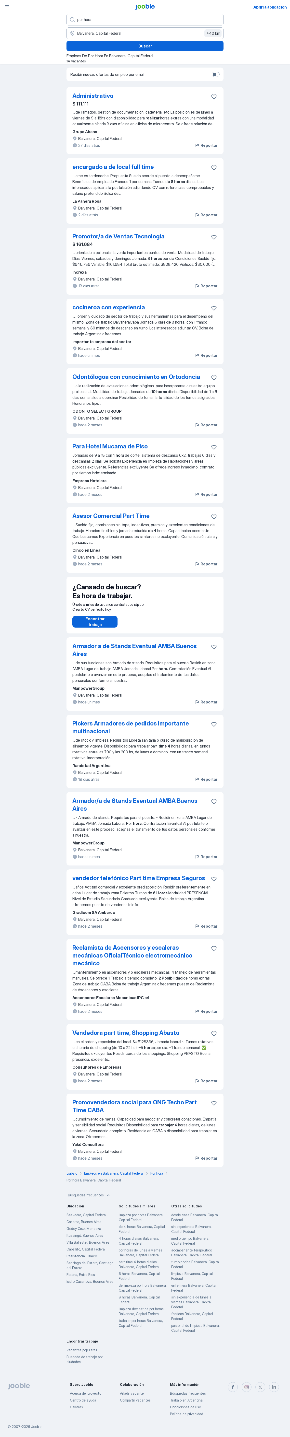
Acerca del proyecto (85, 1393)
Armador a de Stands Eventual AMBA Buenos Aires (134, 654)
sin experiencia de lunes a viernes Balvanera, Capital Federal (191, 1307)
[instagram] (246, 1387)
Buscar (145, 46)
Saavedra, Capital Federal (86, 1220)
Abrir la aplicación (270, 7)
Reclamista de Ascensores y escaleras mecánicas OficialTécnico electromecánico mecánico (132, 960)
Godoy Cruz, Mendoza (83, 1233)
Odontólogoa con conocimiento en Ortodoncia (136, 376)
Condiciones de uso (185, 1407)
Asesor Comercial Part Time (111, 515)
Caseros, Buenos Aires (83, 1227)
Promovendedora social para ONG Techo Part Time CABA (134, 1111)
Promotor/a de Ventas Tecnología (118, 236)
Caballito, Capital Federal (85, 1254)
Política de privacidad (186, 1414)
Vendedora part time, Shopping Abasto (125, 1037)
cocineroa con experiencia (108, 307)
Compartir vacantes (135, 1400)
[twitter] (260, 1387)
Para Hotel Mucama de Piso (110, 446)
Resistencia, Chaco (81, 1261)
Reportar (206, 145)
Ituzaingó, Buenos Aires (84, 1240)
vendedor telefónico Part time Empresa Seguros (138, 883)
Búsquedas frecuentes (89, 1200)
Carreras (76, 1407)
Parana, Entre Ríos (80, 1279)
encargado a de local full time (113, 166)
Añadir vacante (132, 1393)
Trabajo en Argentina (186, 1400)
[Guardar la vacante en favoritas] (214, 97)
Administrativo (92, 95)
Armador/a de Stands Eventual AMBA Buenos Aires (135, 809)
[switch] (216, 74)
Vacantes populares (81, 1355)
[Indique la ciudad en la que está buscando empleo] (145, 33)
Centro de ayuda (83, 1400)
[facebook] (233, 1387)
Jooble (36, 1427)
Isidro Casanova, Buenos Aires (89, 1286)
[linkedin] (274, 1387)
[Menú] (7, 7)
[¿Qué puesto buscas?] (145, 19)
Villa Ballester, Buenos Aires (87, 1247)
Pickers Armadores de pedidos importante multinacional (130, 732)
